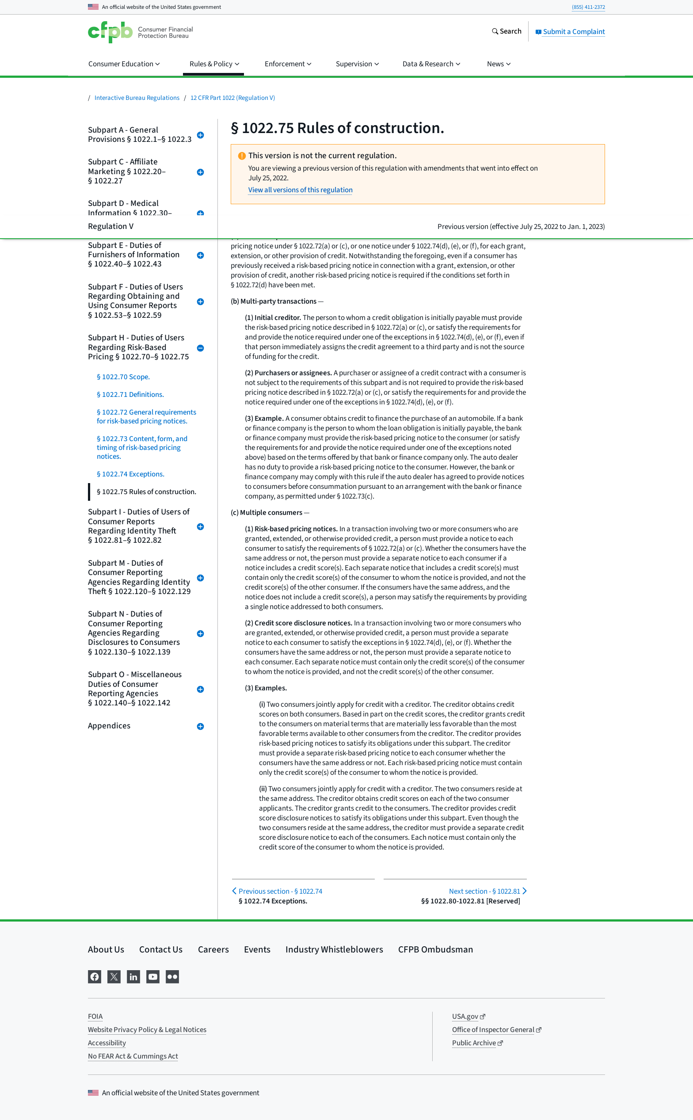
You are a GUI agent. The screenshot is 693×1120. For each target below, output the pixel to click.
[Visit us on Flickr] (172, 976)
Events (257, 949)
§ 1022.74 (280, 891)
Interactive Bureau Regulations (137, 98)
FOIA (95, 1016)
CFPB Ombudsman (435, 949)
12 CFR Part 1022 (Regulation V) (232, 98)
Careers (213, 949)
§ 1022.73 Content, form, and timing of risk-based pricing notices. (142, 448)
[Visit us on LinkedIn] (133, 976)
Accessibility (107, 1043)
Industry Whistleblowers (334, 949)
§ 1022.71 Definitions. (130, 394)
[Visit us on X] (114, 976)
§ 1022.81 (484, 891)
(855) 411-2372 (588, 7)
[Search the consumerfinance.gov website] (506, 32)
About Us (106, 949)
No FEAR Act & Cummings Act (133, 1056)
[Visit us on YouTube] (153, 976)
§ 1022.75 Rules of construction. (146, 492)
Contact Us (161, 949)
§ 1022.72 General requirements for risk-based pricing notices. (146, 417)
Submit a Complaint (570, 32)
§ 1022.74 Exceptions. (130, 474)
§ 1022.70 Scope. (123, 377)
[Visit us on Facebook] (94, 976)
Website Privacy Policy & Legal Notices (147, 1030)
